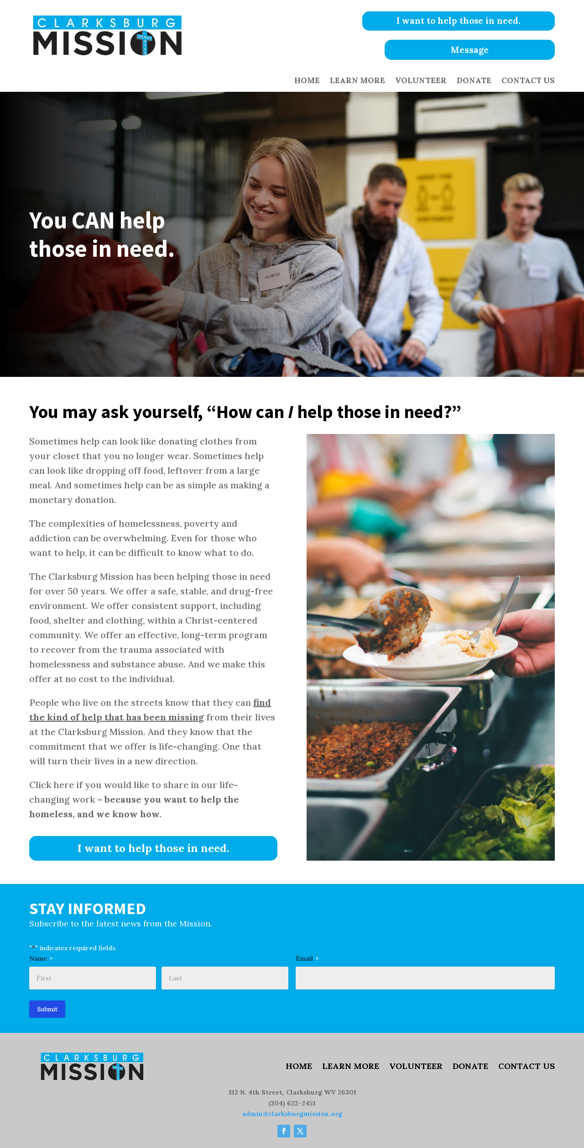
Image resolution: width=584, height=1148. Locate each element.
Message (470, 50)
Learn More (357, 81)
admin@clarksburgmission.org (292, 1114)
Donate (474, 81)
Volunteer (421, 81)
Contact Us (528, 81)
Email (307, 958)
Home (307, 81)
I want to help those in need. (469, 21)
